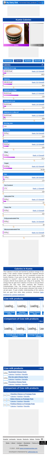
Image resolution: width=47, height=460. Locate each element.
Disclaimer (27, 443)
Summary (8, 61)
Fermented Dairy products (28, 2)
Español (5, 439)
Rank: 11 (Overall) (38, 115)
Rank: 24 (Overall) (38, 104)
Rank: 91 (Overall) (38, 232)
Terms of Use (36, 443)
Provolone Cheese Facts (17, 382)
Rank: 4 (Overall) (38, 155)
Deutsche (26, 439)
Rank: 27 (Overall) (38, 93)
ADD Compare (43, 442)
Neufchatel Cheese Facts (18, 372)
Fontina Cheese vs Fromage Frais (22, 404)
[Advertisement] (23, 11)
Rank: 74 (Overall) (38, 221)
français (19, 439)
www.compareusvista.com (28, 448)
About (13, 443)
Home (7, 443)
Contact (19, 443)
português (12, 439)
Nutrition (28, 61)
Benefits (38, 61)
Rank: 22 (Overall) (38, 71)
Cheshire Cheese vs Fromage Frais (23, 394)
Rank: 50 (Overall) (38, 133)
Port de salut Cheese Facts (18, 377)
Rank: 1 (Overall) (38, 188)
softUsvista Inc (33, 452)
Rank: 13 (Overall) (38, 144)
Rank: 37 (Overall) (38, 199)
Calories (18, 61)
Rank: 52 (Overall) (38, 82)
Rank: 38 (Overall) (38, 177)
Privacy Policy (23, 445)
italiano (32, 439)
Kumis (16, 45)
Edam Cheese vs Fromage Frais (21, 399)
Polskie (37, 439)
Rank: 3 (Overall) (38, 210)
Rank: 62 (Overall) (38, 166)
